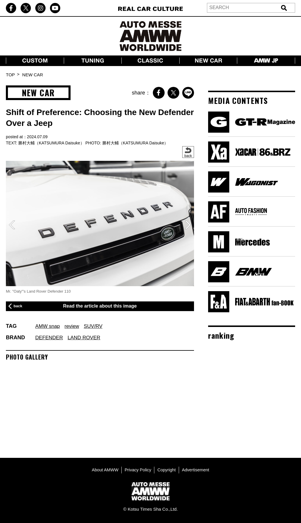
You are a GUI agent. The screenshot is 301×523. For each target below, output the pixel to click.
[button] (188, 224)
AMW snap (48, 326)
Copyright (167, 469)
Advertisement (197, 469)
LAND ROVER (86, 337)
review (73, 326)
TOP (10, 74)
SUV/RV (96, 326)
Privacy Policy (137, 469)
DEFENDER (49, 337)
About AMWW (104, 469)
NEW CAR (32, 74)
